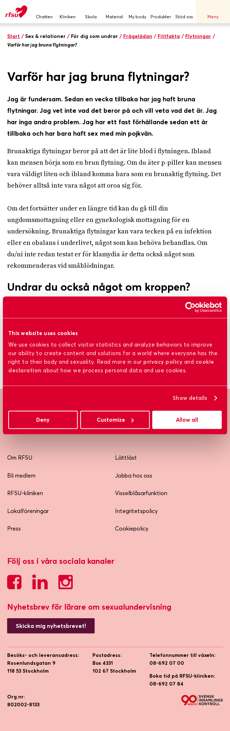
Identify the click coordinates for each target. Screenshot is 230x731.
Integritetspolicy (136, 510)
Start (13, 36)
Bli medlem (21, 475)
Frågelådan (137, 36)
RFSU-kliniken (25, 493)
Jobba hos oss (133, 475)
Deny (42, 419)
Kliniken (67, 11)
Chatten (44, 11)
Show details (190, 397)
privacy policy (162, 361)
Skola (90, 11)
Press (14, 528)
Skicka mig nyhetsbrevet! (51, 625)
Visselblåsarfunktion (141, 493)
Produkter (160, 11)
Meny (213, 11)
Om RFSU (19, 457)
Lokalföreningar (28, 510)
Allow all (187, 419)
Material (114, 11)
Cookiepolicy (131, 528)
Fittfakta (169, 36)
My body (137, 11)
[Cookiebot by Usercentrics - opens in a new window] (190, 307)
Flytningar (198, 36)
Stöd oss (184, 11)
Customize (115, 419)
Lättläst (126, 457)
